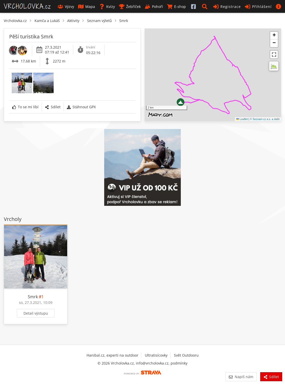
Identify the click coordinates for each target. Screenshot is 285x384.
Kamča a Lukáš (47, 20)
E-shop (176, 6)
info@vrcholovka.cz (152, 363)
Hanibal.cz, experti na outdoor (112, 355)
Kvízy (107, 6)
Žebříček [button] (130, 6)
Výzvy (66, 6)
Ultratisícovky (156, 355)
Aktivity (73, 20)
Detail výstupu (35, 313)
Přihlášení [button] (258, 6)
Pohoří (154, 6)
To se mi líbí (25, 106)
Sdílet (52, 106)
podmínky (179, 363)
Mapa (86, 6)
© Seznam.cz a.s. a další (265, 119)
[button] (205, 6)
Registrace (227, 6)
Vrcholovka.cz (15, 20)
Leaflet (242, 119)
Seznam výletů (99, 20)
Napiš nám (241, 376)
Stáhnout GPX (81, 106)
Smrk (123, 20)
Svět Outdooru (186, 355)
